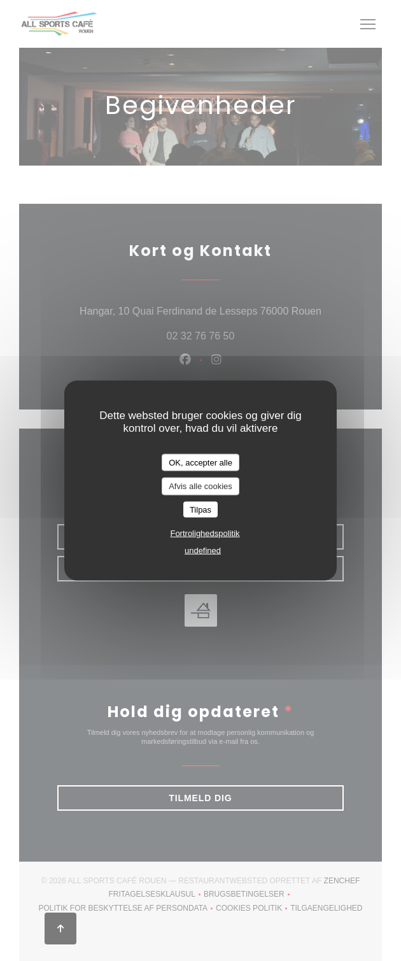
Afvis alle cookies (200, 486)
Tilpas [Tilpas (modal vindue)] (200, 509)
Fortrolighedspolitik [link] (204, 533)
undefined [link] (203, 550)
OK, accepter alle (200, 462)
